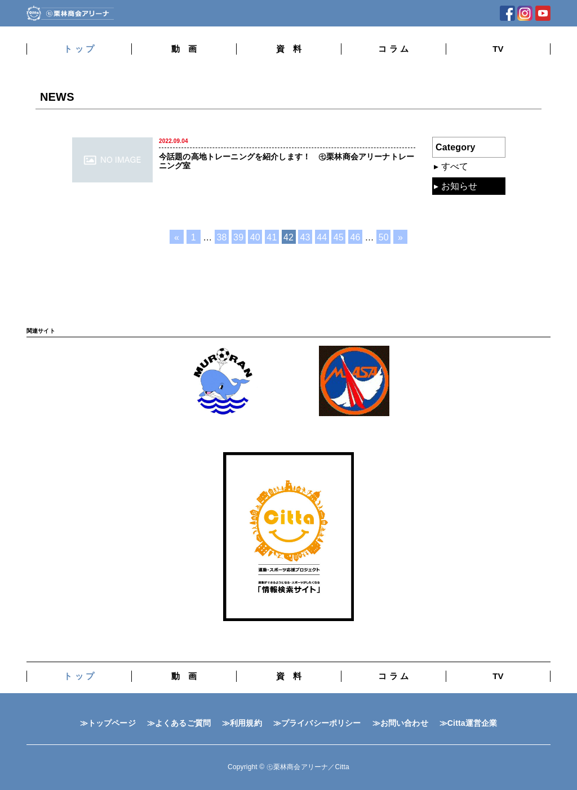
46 (355, 237)
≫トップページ (108, 722)
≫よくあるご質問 (179, 722)
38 (222, 237)
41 (272, 237)
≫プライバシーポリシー (317, 722)
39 (238, 237)
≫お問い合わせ (400, 722)
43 (305, 237)
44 (322, 237)
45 (339, 237)
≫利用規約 (242, 722)
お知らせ (459, 186)
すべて (454, 166)
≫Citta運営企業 (469, 722)
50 (384, 237)
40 (255, 237)
